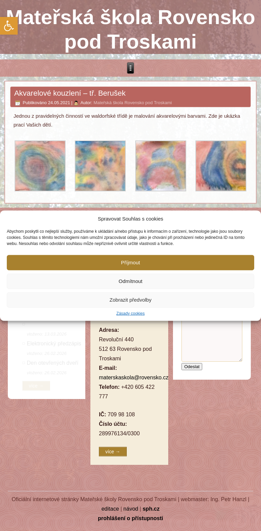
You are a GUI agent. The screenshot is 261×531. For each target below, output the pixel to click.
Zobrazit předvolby (130, 300)
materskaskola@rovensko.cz (134, 377)
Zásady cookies (130, 313)
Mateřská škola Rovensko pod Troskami (132, 102)
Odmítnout (130, 281)
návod (130, 509)
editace (110, 509)
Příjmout (130, 262)
